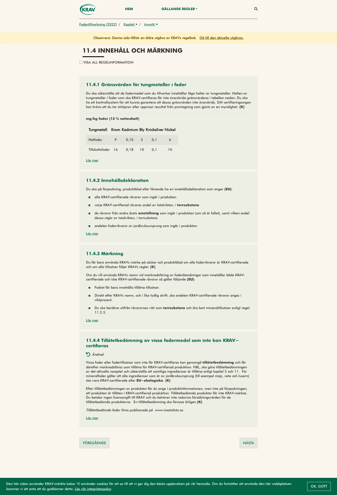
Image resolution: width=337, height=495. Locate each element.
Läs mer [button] (92, 160)
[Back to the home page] (88, 9)
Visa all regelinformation (106, 62)
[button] (136, 85)
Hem (129, 9)
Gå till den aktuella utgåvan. (221, 38)
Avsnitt (151, 24)
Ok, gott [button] (319, 486)
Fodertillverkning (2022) (98, 24)
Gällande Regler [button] (178, 9)
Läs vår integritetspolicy (93, 489)
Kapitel (131, 24)
